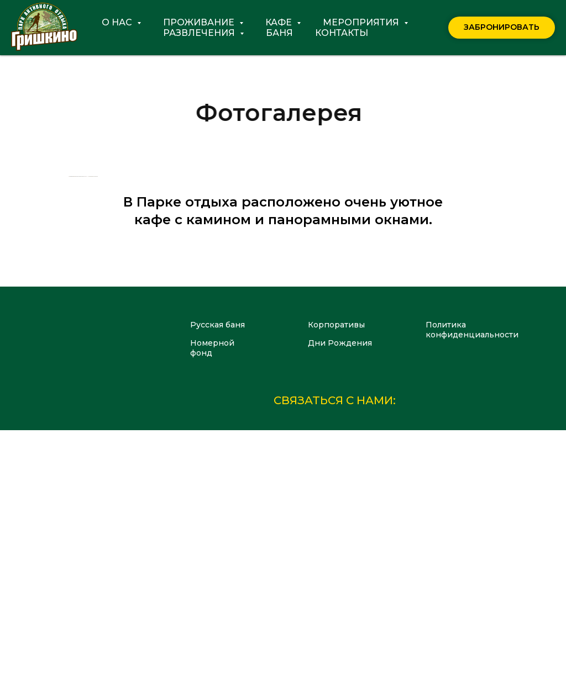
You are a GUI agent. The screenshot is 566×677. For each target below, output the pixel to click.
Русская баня (217, 571)
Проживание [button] (200, 22)
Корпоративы (336, 571)
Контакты (341, 33)
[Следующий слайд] (499, 300)
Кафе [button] (279, 22)
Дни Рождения (340, 590)
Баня (279, 33)
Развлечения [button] (200, 33)
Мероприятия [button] (362, 22)
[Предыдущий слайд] (67, 300)
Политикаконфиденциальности (472, 576)
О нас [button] (118, 22)
